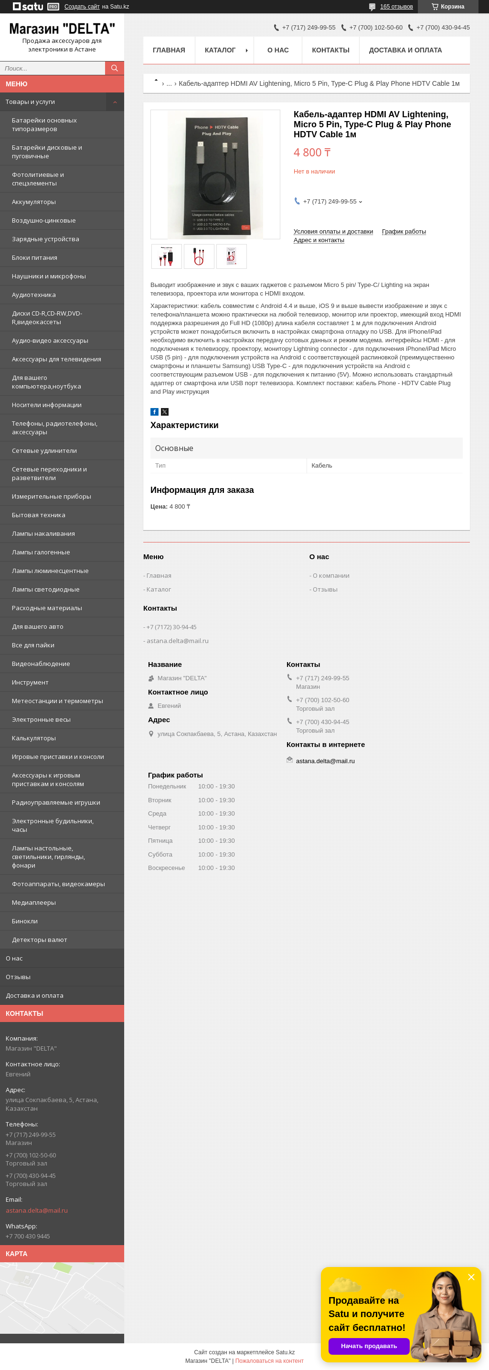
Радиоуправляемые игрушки (56, 802)
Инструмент (30, 682)
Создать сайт (82, 6)
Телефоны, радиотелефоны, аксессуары (54, 427)
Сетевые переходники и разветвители (49, 473)
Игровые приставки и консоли (58, 756)
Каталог (220, 50)
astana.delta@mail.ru (37, 1210)
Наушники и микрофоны (49, 276)
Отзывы (18, 976)
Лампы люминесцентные (50, 570)
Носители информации (47, 404)
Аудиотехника (34, 294)
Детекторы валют (39, 939)
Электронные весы (41, 719)
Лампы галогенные (41, 552)
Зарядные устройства (45, 239)
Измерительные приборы (51, 496)
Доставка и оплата (35, 995)
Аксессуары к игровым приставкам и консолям (48, 779)
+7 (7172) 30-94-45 (172, 627)
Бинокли (25, 921)
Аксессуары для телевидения (56, 359)
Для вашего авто (38, 626)
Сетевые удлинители (44, 450)
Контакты (330, 50)
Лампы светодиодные (46, 589)
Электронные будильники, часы (53, 825)
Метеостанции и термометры (57, 700)
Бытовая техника (38, 515)
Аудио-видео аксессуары (50, 340)
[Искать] (114, 68)
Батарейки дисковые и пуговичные (47, 151)
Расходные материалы (47, 607)
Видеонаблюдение (41, 663)
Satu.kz (285, 1352)
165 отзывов (396, 6)
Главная (169, 50)
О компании (331, 575)
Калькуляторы (34, 738)
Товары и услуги (30, 101)
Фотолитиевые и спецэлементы (38, 178)
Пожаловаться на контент (269, 1361)
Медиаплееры (34, 902)
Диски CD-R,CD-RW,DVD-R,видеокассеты (47, 317)
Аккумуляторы (34, 201)
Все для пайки (33, 645)
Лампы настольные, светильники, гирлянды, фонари (48, 856)
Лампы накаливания (43, 533)
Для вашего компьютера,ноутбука (46, 381)
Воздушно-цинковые (44, 220)
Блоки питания (34, 257)
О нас (14, 958)
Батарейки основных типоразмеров (44, 124)
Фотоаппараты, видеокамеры (58, 883)
